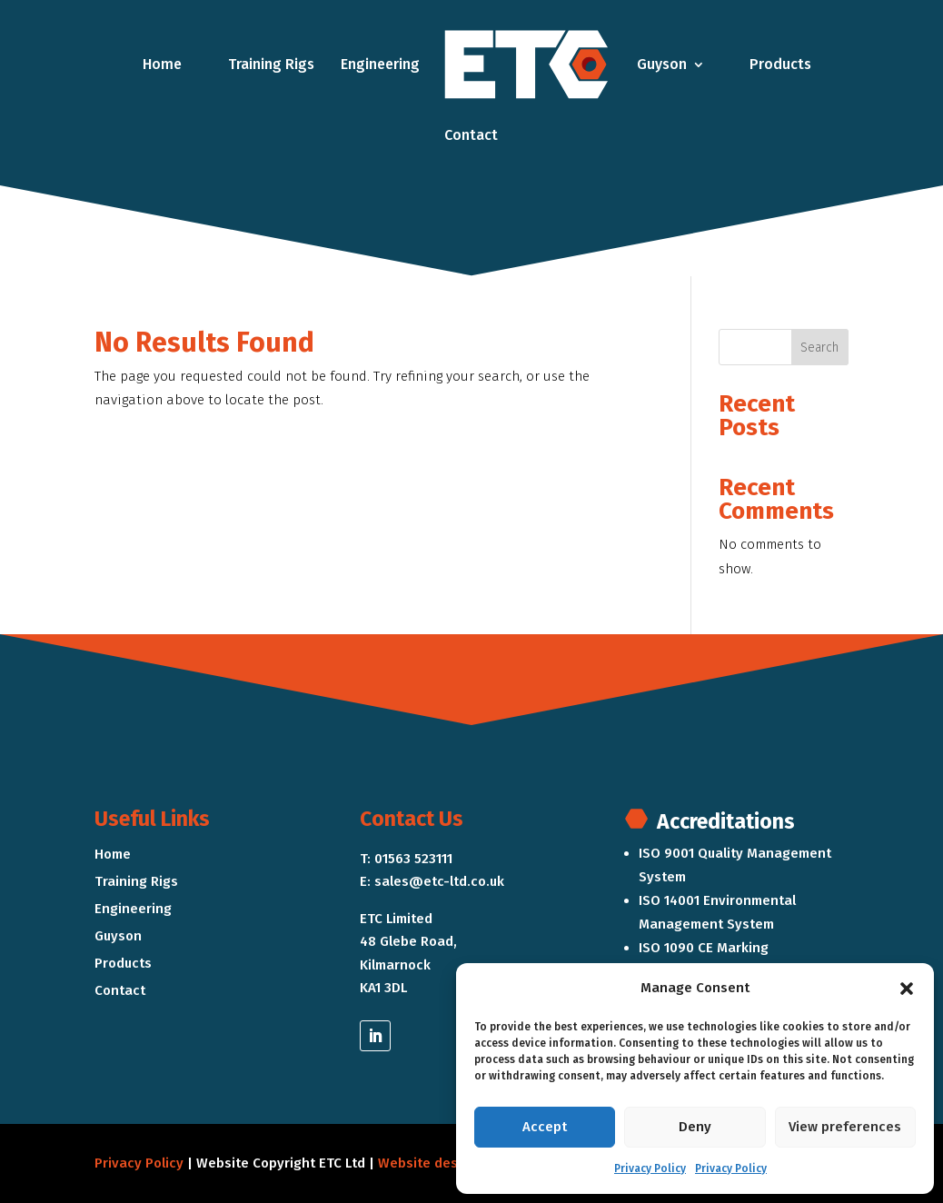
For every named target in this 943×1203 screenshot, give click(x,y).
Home (162, 64)
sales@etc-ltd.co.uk (439, 881)
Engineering (380, 64)
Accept (544, 1126)
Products (780, 64)
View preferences (845, 1126)
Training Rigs (271, 64)
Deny (695, 1126)
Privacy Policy (650, 1168)
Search (819, 347)
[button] (907, 988)
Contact (471, 135)
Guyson (662, 64)
